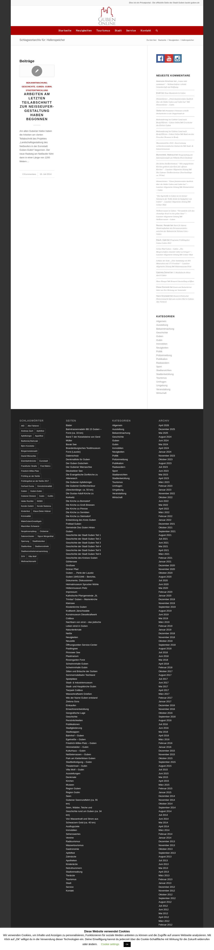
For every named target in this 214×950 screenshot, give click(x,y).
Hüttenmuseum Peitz (183, 266)
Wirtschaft (161, 393)
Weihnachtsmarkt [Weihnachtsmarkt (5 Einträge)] (28, 561)
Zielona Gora (72, 701)
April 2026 (164, 425)
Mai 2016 (163, 731)
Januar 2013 (165, 883)
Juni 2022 (163, 501)
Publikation (162, 359)
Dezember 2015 (167, 750)
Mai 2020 (163, 588)
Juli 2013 (163, 860)
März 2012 (164, 921)
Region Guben (73, 788)
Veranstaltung (163, 389)
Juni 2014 (163, 818)
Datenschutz (72, 455)
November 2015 (167, 754)
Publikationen (73, 724)
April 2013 (164, 871)
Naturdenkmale (73, 629)
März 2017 (164, 694)
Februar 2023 (165, 486)
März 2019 (164, 622)
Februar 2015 (165, 788)
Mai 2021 (163, 546)
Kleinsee (70, 603)
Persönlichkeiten (74, 720)
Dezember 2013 (167, 841)
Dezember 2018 (167, 633)
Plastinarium (72, 656)
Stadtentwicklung (37, 90)
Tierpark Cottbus (74, 690)
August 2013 (165, 856)
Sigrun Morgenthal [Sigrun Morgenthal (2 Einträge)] (46, 536)
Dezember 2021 (167, 523)
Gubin (48, 86)
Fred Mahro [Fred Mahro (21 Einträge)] (45, 466)
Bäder (69, 425)
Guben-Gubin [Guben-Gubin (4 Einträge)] (36, 491)
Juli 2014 (163, 815)
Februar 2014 (165, 834)
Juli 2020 (163, 580)
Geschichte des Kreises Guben (81, 558)
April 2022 (164, 508)
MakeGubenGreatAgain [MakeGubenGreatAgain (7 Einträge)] (31, 521)
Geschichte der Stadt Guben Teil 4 (83, 546)
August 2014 (165, 811)
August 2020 (165, 576)
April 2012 (164, 917)
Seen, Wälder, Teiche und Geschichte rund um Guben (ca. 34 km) (84, 811)
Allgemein (161, 321)
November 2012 (167, 890)
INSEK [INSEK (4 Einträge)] (40, 501)
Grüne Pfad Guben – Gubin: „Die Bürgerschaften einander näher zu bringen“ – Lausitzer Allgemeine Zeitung (174, 252)
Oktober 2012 (166, 894)
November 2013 (167, 845)
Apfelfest (70, 853)
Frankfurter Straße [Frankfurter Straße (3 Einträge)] (29, 466)
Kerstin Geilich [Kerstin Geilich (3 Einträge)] (27, 506)
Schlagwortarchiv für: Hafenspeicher (42, 39)
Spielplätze (71, 679)
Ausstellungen (73, 773)
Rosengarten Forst (75, 660)
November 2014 (167, 800)
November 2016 (167, 709)
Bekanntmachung (36, 83)
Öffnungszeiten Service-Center (81, 645)
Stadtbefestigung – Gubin (79, 762)
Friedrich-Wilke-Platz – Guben (81, 743)
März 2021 (164, 554)
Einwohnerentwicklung (77, 709)
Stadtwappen (72, 731)
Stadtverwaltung (74, 871)
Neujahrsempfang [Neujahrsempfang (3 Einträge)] (29, 531)
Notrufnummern (74, 868)
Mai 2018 (163, 660)
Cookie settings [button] (110, 944)
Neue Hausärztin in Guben (175, 93)
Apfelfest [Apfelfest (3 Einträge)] (40, 431)
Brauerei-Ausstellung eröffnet (182, 281)
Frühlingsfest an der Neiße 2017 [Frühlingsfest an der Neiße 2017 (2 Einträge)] (35, 481)
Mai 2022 (163, 505)
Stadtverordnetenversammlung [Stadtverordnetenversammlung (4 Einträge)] (34, 551)
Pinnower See (73, 652)
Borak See (71, 444)
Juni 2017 (163, 682)
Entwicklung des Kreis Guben (81, 520)
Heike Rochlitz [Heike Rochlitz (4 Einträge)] (27, 501)
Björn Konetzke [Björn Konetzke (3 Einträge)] (27, 446)
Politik (159, 351)
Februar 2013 (165, 879)
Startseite (64, 30)
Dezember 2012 (167, 887)
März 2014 (164, 830)
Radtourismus (73, 841)
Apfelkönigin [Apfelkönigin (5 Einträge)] (26, 436)
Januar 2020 (165, 595)
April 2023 (164, 478)
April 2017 (164, 690)
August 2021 (165, 535)
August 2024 (165, 436)
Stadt (118, 30)
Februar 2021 (165, 558)
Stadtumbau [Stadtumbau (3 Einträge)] (26, 546)
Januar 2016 (165, 747)
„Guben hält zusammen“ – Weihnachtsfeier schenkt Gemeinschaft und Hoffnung (171, 84)
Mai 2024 (163, 444)
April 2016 (164, 735)
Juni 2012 (163, 909)
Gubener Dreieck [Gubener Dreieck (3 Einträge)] (28, 496)
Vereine (70, 837)
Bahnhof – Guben (75, 735)
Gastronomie (72, 849)
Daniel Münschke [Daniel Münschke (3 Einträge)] (28, 456)
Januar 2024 (165, 451)
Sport (159, 366)
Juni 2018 (163, 656)
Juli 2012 (163, 905)
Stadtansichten (163, 370)
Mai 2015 (163, 777)
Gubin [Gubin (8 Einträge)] (41, 496)
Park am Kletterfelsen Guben (80, 758)
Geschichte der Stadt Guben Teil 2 (83, 538)
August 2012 (165, 902)
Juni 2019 (163, 614)
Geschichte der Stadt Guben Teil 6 (83, 554)
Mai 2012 (163, 913)
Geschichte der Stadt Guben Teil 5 (83, 550)
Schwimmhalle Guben (77, 663)
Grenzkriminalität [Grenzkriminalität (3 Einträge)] (44, 486)
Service (131, 30)
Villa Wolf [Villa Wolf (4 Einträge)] (32, 556)
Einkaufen (71, 705)
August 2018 (165, 648)
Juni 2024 (163, 440)
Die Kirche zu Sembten (77, 512)
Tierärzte (70, 875)
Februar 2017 (165, 697)
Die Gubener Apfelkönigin (79, 482)
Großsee (70, 565)
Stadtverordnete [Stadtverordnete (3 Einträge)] (42, 546)
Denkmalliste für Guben (78, 459)
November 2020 (167, 569)
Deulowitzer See (74, 471)
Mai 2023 (163, 474)
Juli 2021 (163, 538)
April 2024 (164, 448)
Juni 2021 (163, 542)
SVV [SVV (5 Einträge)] (23, 556)
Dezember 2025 (167, 429)
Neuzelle (70, 641)
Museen (70, 784)
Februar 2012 (165, 924)
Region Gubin (73, 792)
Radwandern (162, 363)
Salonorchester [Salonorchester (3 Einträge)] (27, 536)
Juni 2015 (163, 773)
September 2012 (167, 898)
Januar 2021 (165, 561)
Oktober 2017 (166, 671)
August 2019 (165, 610)
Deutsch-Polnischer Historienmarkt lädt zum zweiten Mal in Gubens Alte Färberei (175, 299)
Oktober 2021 (166, 527)
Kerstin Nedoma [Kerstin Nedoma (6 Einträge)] (44, 506)
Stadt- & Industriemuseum (79, 682)
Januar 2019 (165, 629)
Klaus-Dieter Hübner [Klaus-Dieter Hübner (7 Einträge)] (42, 511)
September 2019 (167, 607)
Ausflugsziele (72, 826)
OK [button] (127, 944)
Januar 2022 (165, 520)
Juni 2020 (163, 584)
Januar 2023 (165, 489)
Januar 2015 (165, 792)
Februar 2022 (165, 516)
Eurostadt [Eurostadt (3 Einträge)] (44, 461)
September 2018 (167, 645)
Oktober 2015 (166, 758)
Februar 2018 (165, 667)
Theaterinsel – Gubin (76, 766)
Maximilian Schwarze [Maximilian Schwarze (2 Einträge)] (30, 526)
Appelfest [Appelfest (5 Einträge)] (39, 436)
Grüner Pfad (161, 205)
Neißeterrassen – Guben (165, 219)
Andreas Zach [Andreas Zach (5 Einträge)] (27, 431)
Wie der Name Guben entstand (81, 697)
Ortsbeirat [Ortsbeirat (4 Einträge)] (44, 531)
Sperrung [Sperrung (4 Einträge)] (25, 541)
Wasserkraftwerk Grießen (79, 694)
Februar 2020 (165, 592)
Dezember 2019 (167, 599)
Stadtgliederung (74, 728)
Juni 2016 (163, 728)
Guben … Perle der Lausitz (80, 573)
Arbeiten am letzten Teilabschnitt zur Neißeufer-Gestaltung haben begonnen (37, 106)
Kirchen (70, 781)
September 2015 (167, 762)
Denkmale (71, 777)
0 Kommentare (29, 174)
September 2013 (167, 853)
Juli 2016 (163, 724)
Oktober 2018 (166, 641)
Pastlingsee (72, 648)
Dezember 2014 (167, 796)
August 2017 (165, 675)
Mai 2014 (163, 822)
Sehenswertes (73, 834)
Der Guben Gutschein (77, 463)
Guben (40, 86)
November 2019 (167, 603)
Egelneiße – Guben (76, 739)
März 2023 (164, 482)
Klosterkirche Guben (76, 607)
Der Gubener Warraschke (79, 467)
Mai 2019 (163, 618)
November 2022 (167, 493)
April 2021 (164, 550)
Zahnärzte (71, 856)
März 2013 (164, 875)
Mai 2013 (163, 868)
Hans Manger (161, 281)
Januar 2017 (165, 701)
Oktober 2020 (166, 573)
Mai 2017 (163, 686)
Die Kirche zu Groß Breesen (80, 505)
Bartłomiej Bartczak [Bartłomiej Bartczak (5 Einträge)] (29, 441)
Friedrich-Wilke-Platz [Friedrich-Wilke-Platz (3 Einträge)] (30, 471)
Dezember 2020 (167, 565)
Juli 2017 (163, 679)
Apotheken (71, 860)
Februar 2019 (165, 626)
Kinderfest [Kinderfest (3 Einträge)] (25, 511)
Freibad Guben (73, 523)
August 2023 (165, 463)
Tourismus (103, 30)
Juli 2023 (163, 467)
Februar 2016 (165, 743)
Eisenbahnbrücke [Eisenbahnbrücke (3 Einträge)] (28, 461)
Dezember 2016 (167, 705)
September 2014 (167, 807)
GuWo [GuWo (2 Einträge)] (50, 496)
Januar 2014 (165, 837)
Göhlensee (71, 561)
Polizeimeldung (164, 355)
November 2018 (167, 637)
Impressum (71, 592)
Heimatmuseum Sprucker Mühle (82, 584)
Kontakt (146, 30)
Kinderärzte (72, 864)
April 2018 (164, 663)
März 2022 (164, 512)
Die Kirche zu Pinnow (77, 508)
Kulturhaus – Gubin (75, 750)
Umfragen (161, 381)
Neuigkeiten (84, 30)
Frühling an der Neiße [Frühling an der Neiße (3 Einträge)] (30, 476)
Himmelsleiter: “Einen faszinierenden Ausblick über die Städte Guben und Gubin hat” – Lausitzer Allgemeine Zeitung (174, 184)
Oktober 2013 (166, 849)
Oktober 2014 (166, 803)
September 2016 (167, 716)
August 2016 (165, 720)
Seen (68, 796)
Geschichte (28, 86)
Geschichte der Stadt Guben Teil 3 (83, 542)
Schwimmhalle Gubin (76, 667)
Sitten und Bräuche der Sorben (81, 671)
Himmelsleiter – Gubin (165, 105)
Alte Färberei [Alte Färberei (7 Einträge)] (33, 426)
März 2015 (164, 784)
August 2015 (165, 766)
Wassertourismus (75, 845)
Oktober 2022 (166, 497)
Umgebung (162, 385)
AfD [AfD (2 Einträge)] (22, 426)
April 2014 (164, 826)
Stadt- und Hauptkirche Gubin (81, 686)
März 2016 (164, 739)
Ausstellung (162, 325)
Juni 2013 (163, 864)
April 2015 (164, 781)
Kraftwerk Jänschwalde (78, 610)
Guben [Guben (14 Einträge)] (24, 491)
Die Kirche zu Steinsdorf (78, 516)
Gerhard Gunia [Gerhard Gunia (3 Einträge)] (27, 486)
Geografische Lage (75, 713)
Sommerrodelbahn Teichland (80, 675)
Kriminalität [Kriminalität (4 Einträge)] (26, 516)
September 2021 (167, 531)
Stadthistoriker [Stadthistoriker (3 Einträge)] (38, 541)
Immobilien (161, 343)
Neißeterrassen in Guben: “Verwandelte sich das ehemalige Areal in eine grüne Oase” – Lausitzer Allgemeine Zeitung (175, 214)
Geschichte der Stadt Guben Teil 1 (83, 535)
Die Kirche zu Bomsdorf (78, 501)
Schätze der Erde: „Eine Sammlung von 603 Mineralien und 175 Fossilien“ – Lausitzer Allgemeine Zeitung (173, 263)
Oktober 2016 (166, 713)
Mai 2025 (163, 433)
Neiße (69, 633)
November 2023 (167, 455)
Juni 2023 (163, 471)
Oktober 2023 (166, 459)
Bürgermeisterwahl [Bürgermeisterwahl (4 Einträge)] (29, 451)
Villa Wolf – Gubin (75, 769)
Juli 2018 (163, 652)
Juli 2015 (163, 769)
